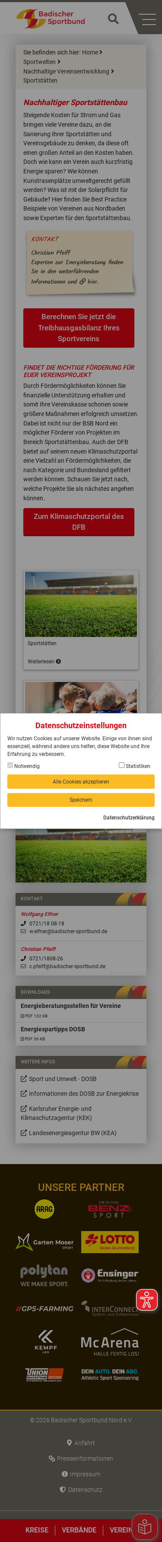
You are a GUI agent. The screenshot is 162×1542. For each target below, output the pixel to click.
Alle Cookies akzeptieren (81, 782)
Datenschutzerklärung (129, 818)
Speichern (81, 800)
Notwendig (23, 765)
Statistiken (134, 765)
